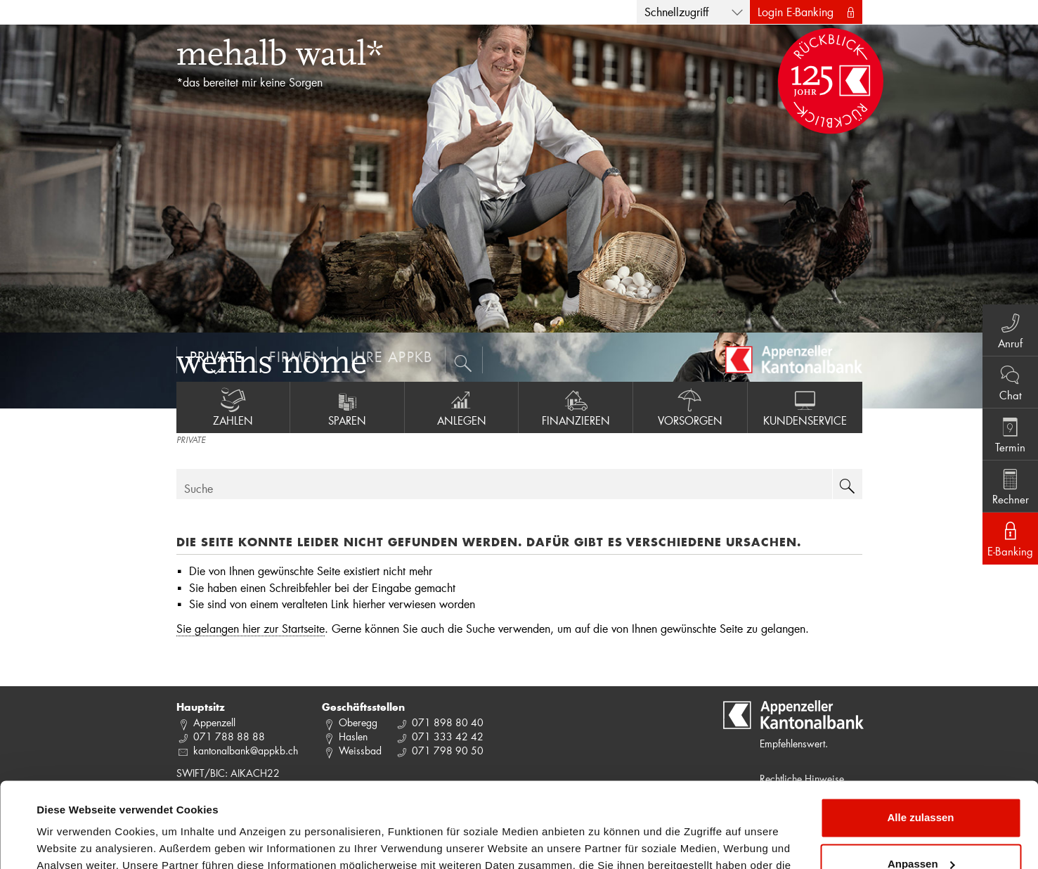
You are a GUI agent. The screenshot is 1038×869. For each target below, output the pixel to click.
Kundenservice (805, 407)
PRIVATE (190, 441)
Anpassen (921, 784)
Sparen (347, 407)
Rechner (1010, 485)
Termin (1010, 433)
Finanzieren (575, 407)
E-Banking (1010, 537)
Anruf (1010, 329)
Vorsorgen (690, 407)
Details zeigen (72, 841)
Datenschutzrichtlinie (400, 803)
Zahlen (233, 407)
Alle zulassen (920, 738)
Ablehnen (921, 830)
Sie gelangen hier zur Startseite (250, 628)
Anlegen (462, 407)
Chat (1010, 381)
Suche (198, 488)
